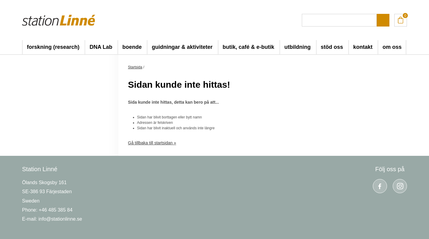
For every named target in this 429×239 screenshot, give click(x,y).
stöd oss (332, 47)
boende (132, 47)
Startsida (135, 67)
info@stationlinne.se (60, 219)
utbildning (297, 47)
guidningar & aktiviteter (182, 47)
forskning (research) (53, 47)
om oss (392, 47)
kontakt (363, 47)
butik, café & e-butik (248, 47)
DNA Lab (100, 47)
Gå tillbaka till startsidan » (152, 142)
